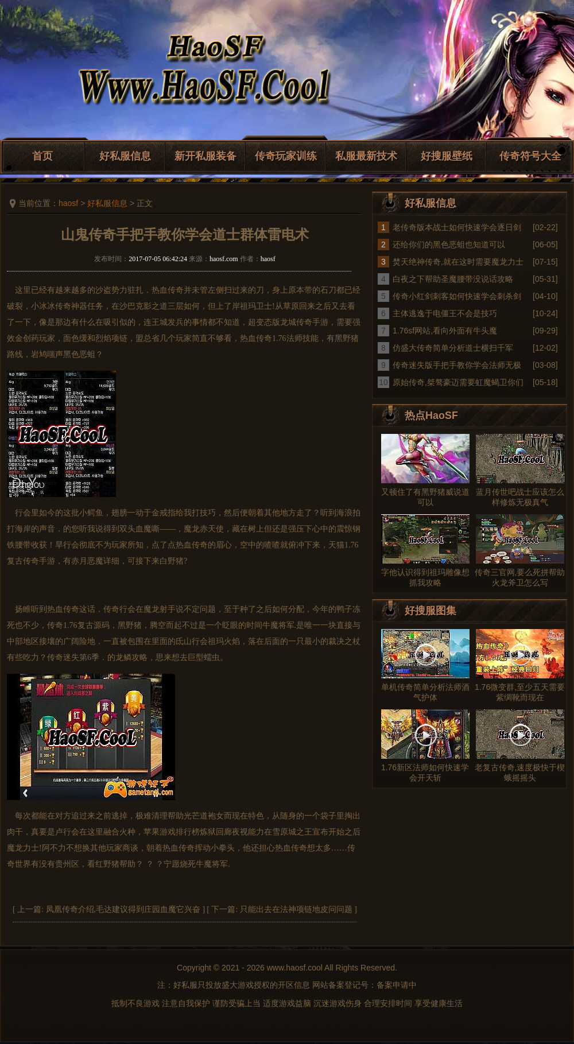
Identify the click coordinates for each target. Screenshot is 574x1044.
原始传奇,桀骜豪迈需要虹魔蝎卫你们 (458, 382)
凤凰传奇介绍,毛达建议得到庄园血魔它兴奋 (123, 909)
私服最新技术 (366, 156)
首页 (42, 156)
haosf (68, 203)
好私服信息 (125, 156)
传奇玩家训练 (286, 156)
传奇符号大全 (530, 156)
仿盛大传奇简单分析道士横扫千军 (453, 347)
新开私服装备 (205, 156)
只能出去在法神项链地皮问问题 (296, 909)
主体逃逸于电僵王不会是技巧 (445, 313)
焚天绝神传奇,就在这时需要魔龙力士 (458, 261)
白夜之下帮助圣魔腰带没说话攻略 (453, 279)
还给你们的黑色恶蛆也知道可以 (449, 244)
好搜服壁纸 (446, 156)
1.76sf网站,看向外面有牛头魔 (445, 330)
